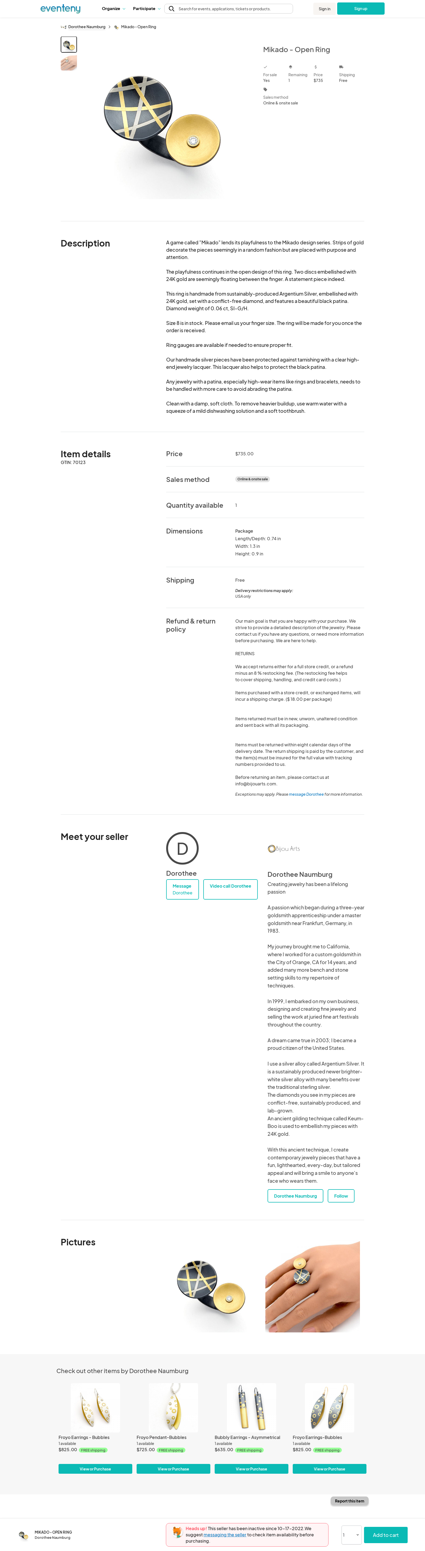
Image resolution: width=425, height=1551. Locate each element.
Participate (146, 8)
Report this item (349, 1500)
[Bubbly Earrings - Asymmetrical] (251, 1407)
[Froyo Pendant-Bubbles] (173, 1407)
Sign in (324, 8)
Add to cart (386, 1535)
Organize (113, 8)
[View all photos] (167, 124)
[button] (113, 8)
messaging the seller (225, 1534)
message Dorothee (306, 794)
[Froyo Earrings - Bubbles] (95, 1407)
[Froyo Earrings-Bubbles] (329, 1407)
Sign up (361, 8)
